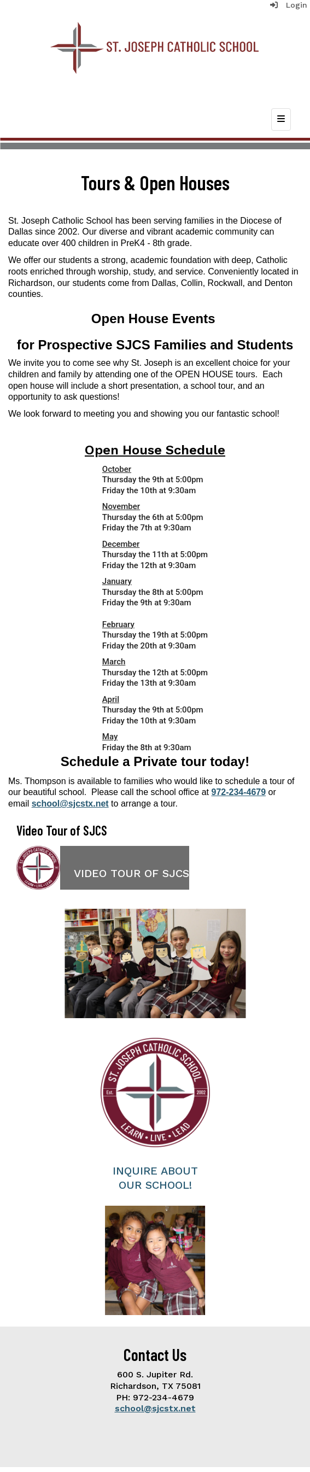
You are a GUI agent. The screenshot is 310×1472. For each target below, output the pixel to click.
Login (288, 5)
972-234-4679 (238, 792)
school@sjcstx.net (70, 803)
